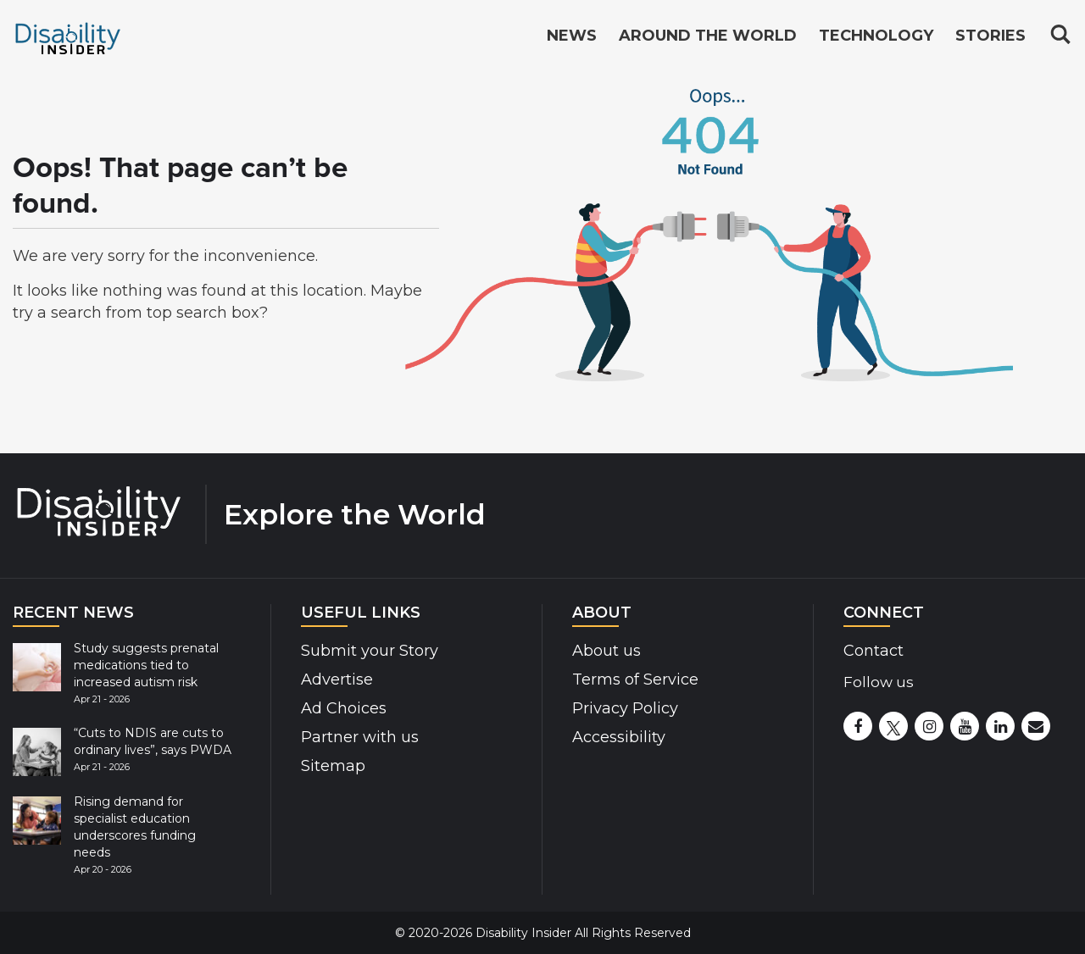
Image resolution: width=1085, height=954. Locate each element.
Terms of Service (635, 679)
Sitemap (333, 766)
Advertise (337, 679)
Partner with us (360, 737)
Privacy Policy (625, 708)
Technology (876, 35)
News (572, 35)
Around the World (708, 35)
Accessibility (618, 737)
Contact (873, 650)
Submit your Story (369, 650)
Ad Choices (344, 708)
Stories (990, 35)
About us (606, 650)
